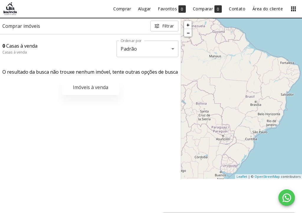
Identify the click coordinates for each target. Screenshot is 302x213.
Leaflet (242, 176)
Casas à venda (14, 52)
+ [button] (188, 24)
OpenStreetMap (267, 176)
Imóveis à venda (90, 87)
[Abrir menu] (293, 9)
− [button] (188, 32)
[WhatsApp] (286, 197)
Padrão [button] (129, 49)
